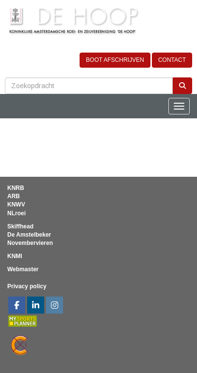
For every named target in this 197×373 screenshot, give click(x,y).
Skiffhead (20, 226)
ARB (13, 196)
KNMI (14, 256)
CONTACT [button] (172, 59)
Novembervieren (30, 243)
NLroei (16, 213)
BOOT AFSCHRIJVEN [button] (115, 59)
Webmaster (22, 269)
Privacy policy (27, 286)
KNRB (15, 188)
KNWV (16, 204)
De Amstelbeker (29, 234)
